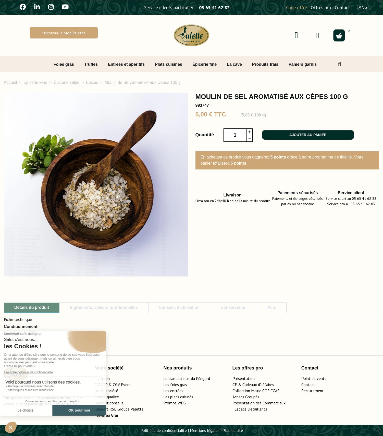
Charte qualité (106, 396)
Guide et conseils (108, 402)
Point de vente (314, 378)
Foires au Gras (106, 415)
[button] (64, 32)
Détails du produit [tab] (31, 307)
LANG (363, 7)
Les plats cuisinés (178, 396)
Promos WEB (174, 402)
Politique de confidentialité (163, 430)
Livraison (102, 378)
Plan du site (233, 430)
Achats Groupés (245, 396)
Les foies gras (175, 384)
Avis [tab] (271, 307)
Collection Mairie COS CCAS (255, 390)
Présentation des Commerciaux (260, 402)
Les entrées (173, 390)
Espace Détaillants (250, 409)
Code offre (296, 7)
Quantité (204, 134)
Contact (342, 7)
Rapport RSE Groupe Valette (125, 409)
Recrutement (312, 390)
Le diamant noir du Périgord (186, 378)
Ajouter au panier (308, 135)
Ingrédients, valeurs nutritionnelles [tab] (104, 307)
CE (234, 384)
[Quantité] (235, 135)
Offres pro (321, 7)
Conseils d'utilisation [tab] (179, 307)
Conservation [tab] (233, 307)
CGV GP (100, 384)
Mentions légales (204, 430)
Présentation (243, 378)
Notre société (106, 390)
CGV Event (122, 384)
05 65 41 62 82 (214, 7)
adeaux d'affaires (259, 384)
